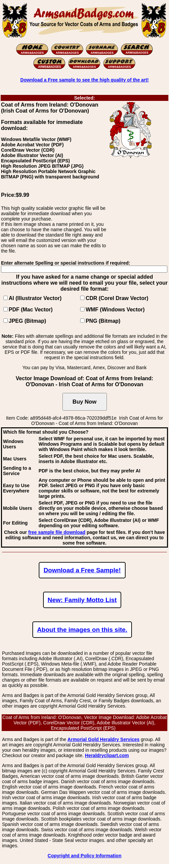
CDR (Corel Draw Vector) (117, 298)
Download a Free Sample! (82, 570)
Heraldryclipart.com (107, 755)
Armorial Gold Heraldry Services (103, 739)
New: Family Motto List (82, 599)
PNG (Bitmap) (103, 321)
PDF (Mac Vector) (31, 309)
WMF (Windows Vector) (115, 309)
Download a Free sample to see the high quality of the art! (84, 80)
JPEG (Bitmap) (27, 321)
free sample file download (56, 532)
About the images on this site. (82, 629)
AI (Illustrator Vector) (35, 298)
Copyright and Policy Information (85, 855)
